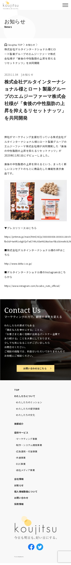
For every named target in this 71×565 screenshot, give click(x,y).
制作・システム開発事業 (31, 446)
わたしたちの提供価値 (30, 409)
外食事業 (21, 458)
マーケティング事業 (28, 439)
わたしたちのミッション (31, 403)
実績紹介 (19, 424)
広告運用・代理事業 (28, 452)
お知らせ (19, 486)
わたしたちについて (26, 397)
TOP (17, 390)
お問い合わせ (22, 498)
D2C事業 (21, 465)
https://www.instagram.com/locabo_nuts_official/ (35, 286)
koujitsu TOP (17, 45)
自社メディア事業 (27, 471)
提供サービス (22, 433)
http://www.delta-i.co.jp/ (19, 263)
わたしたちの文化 (27, 416)
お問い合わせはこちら (34, 369)
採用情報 (19, 505)
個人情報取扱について (27, 492)
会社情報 (19, 480)
